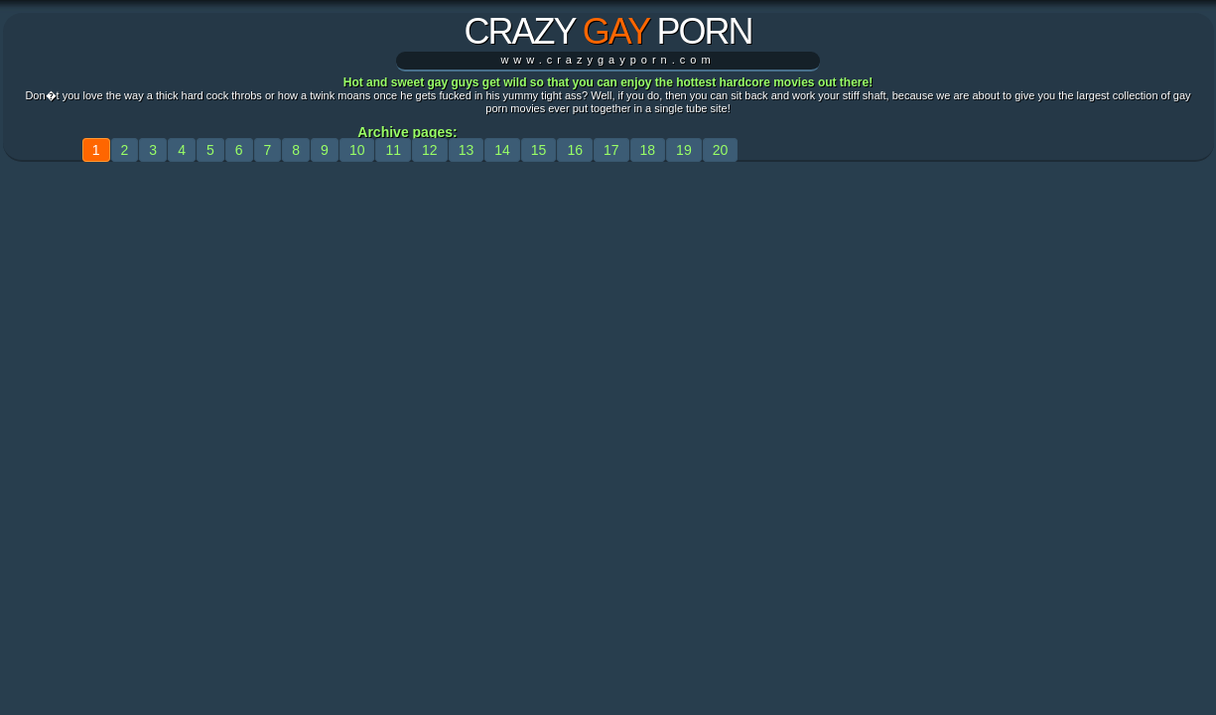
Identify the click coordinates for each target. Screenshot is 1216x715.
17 (611, 150)
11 (393, 150)
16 (575, 150)
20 (721, 150)
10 (357, 150)
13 (466, 150)
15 (539, 150)
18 (648, 150)
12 (430, 150)
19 (684, 150)
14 (502, 150)
